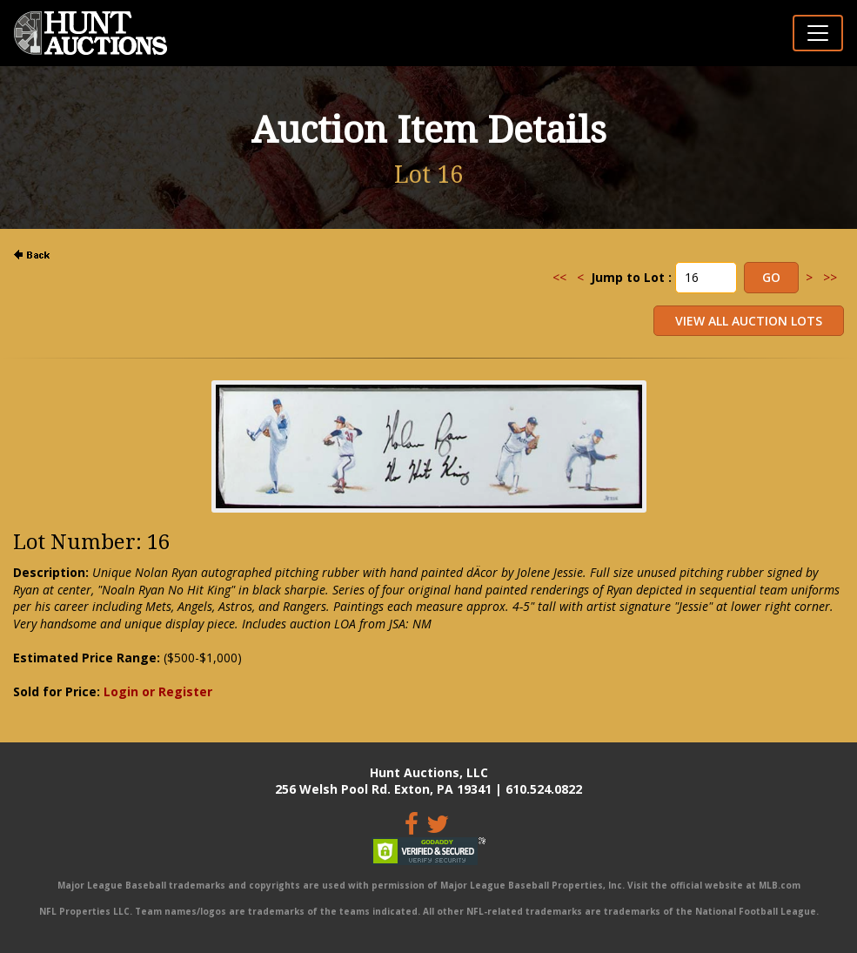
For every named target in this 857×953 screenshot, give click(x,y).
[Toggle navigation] (818, 33)
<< (559, 277)
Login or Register (158, 691)
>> (830, 277)
